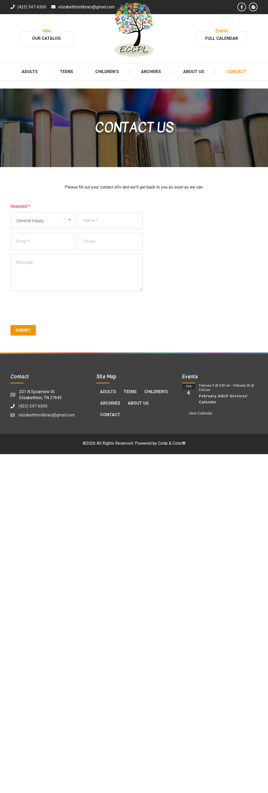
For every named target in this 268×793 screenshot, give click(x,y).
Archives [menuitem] (110, 403)
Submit (23, 330)
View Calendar (201, 413)
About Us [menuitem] (138, 403)
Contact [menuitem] (110, 414)
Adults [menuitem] (108, 391)
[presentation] (50, 307)
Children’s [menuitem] (156, 391)
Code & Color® (172, 443)
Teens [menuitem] (130, 391)
